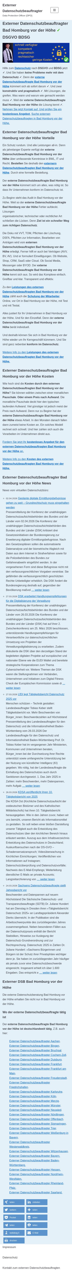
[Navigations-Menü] (54, 10)
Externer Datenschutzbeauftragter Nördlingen (36, 1114)
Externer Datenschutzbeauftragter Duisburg (35, 1059)
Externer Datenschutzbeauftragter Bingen (34, 1045)
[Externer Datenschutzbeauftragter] (24, 10)
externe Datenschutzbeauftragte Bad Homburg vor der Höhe (32, 82)
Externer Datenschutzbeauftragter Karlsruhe (35, 1091)
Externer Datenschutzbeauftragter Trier (32, 1128)
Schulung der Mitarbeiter (43, 296)
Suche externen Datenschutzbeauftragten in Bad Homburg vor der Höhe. (32, 118)
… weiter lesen (40, 590)
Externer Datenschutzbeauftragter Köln (32, 1096)
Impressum (9, 1247)
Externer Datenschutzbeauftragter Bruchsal (35, 1050)
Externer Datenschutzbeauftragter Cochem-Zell (37, 1055)
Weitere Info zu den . (33, 357)
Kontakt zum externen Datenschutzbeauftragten (31, 1267)
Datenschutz (23, 68)
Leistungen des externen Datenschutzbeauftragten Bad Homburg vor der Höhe (33, 292)
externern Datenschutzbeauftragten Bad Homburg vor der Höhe (33, 168)
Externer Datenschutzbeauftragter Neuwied (35, 1110)
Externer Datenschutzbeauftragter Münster (34, 1105)
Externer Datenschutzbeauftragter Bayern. (34, 1155)
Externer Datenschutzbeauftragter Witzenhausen (38, 1151)
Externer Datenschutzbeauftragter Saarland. (35, 1192)
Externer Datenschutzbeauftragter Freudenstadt (38, 1078)
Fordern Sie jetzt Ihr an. (34, 447)
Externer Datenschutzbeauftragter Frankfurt (35, 1064)
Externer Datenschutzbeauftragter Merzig (34, 1100)
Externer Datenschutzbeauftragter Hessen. (35, 1169)
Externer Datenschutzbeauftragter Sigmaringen (37, 1123)
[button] (14, 1202)
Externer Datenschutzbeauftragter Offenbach (36, 1119)
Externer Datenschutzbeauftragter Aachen (34, 1041)
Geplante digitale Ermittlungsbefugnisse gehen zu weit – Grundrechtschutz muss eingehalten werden (37, 503)
